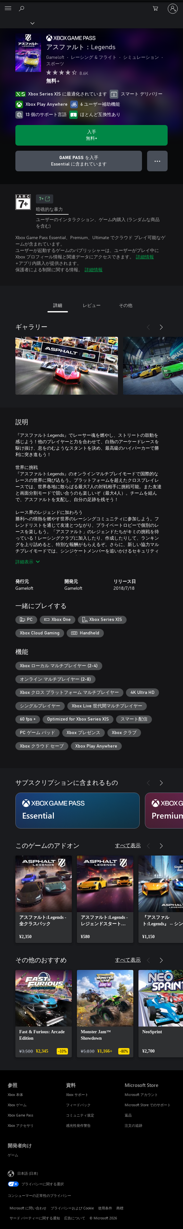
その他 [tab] (125, 305)
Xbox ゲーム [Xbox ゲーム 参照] (17, 1105)
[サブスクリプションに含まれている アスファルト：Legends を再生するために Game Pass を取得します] (78, 161)
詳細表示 (27, 562)
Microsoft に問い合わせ (28, 1208)
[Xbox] (17, 22)
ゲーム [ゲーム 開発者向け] (13, 1155)
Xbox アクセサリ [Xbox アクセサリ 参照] (21, 1125)
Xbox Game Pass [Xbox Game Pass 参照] (20, 1115)
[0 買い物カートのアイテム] (157, 8)
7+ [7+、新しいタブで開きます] (44, 199)
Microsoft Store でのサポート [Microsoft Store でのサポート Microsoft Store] (148, 1105)
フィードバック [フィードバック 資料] (78, 1105)
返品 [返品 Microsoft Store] (128, 1115)
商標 (119, 1208)
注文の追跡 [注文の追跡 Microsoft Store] (133, 1125)
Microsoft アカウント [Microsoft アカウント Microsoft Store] (141, 1094)
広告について (74, 1218)
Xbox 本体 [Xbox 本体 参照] (15, 1094)
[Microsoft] (91, 5)
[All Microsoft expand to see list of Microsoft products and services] (8, 8)
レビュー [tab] (92, 305)
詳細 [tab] (57, 305)
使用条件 (105, 1208)
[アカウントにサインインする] (172, 8)
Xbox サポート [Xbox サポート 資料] (77, 1094)
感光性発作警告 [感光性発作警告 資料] (78, 1125)
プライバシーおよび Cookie (72, 1208)
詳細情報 (145, 257)
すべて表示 (128, 845)
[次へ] (161, 327)
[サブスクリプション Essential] (77, 811)
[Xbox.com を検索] (22, 8)
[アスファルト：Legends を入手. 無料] (91, 135)
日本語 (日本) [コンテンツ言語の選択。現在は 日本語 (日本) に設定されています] (27, 1173)
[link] (43, 899)
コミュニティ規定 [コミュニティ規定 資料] (80, 1115)
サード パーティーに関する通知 (35, 1218)
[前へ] (148, 327)
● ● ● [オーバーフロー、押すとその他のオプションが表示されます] (157, 161)
